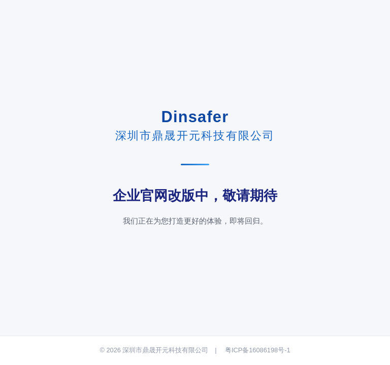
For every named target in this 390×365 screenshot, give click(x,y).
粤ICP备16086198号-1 (257, 350)
